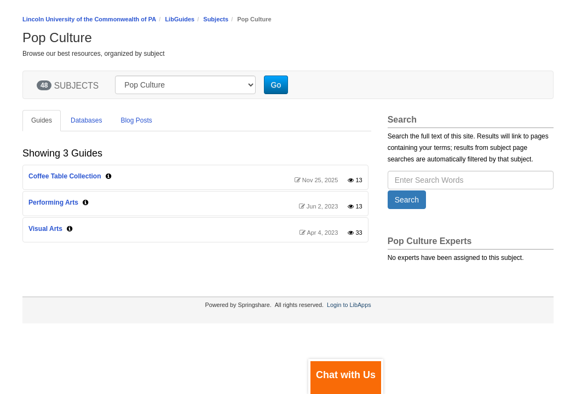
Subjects (215, 19)
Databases (86, 120)
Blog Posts (136, 120)
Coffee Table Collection (64, 176)
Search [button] (407, 199)
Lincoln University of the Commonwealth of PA (89, 19)
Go (276, 84)
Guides (41, 120)
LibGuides (179, 19)
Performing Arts (53, 202)
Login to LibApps (349, 305)
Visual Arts (45, 229)
